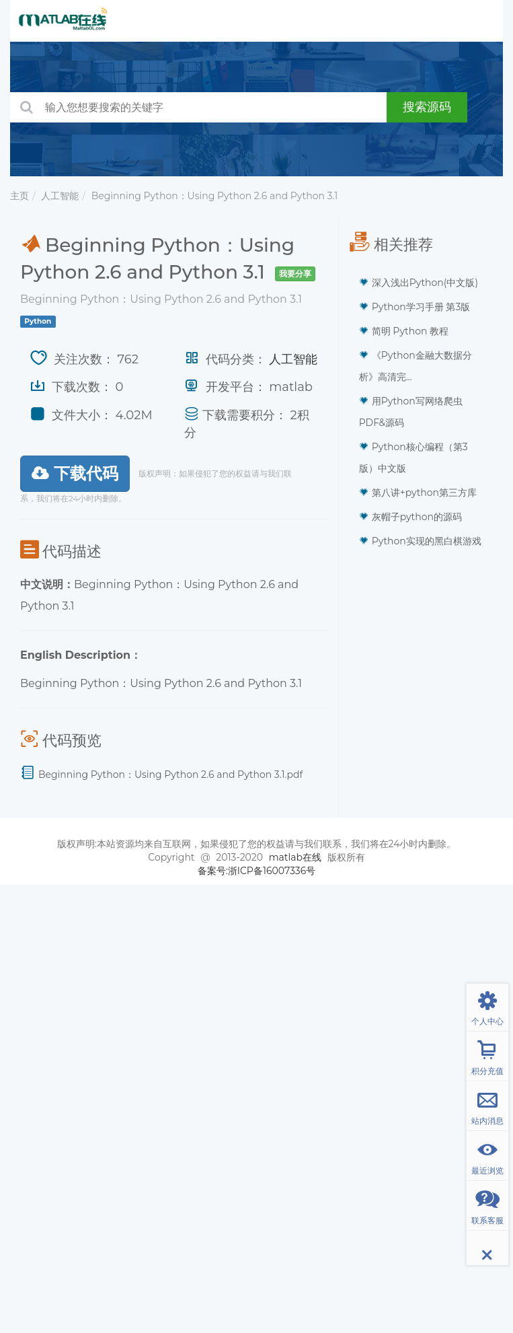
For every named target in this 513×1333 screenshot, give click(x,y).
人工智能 (60, 196)
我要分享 (295, 273)
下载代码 (75, 473)
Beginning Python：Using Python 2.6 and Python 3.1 (214, 196)
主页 (19, 196)
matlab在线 (295, 857)
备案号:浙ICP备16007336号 (257, 871)
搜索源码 (427, 107)
